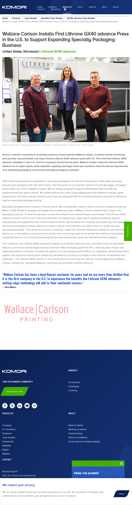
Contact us (128, 231)
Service (92, 7)
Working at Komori (77, 429)
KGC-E (80, 7)
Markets (52, 7)
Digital (5, 449)
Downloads (8, 441)
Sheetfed (6, 445)
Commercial (74, 382)
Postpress (7, 433)
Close (121, 494)
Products (67, 7)
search (57, 9)
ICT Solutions (9, 429)
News (104, 7)
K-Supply (6, 425)
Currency (72, 390)
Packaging (73, 386)
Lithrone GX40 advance (58, 51)
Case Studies (8, 437)
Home (39, 7)
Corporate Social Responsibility (84, 441)
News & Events (75, 425)
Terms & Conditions (77, 437)
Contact (41, 9)
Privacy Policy (75, 433)
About (116, 7)
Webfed (6, 454)
